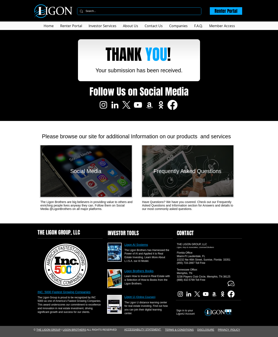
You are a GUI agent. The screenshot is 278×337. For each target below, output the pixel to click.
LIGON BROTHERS (74, 329)
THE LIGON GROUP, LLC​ (192, 244)
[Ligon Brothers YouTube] (138, 105)
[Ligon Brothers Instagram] (103, 105)
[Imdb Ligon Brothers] (161, 105)
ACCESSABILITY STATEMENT (142, 329)
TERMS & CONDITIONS (179, 329)
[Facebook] (172, 105)
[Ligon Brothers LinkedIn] (115, 105)
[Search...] (139, 11)
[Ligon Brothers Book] (149, 105)
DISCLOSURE (205, 329)
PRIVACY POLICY (229, 329)
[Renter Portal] (226, 11)
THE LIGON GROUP (48, 329)
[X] (126, 105)
